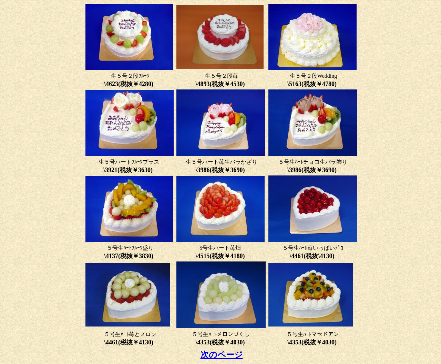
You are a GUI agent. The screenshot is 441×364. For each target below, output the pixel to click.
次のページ (222, 354)
